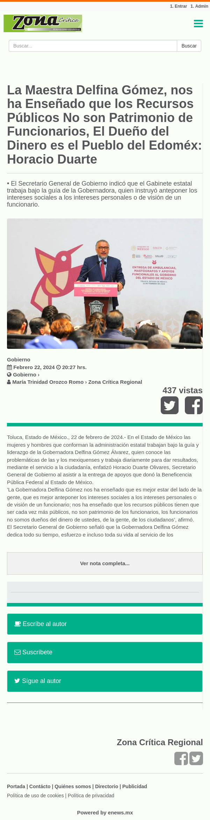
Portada (16, 786)
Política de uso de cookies (35, 795)
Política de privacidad (91, 795)
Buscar (189, 46)
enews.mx (120, 812)
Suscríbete (33, 652)
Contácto (40, 786)
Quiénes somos (73, 786)
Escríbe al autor (40, 623)
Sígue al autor (37, 680)
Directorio (106, 786)
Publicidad (134, 786)
